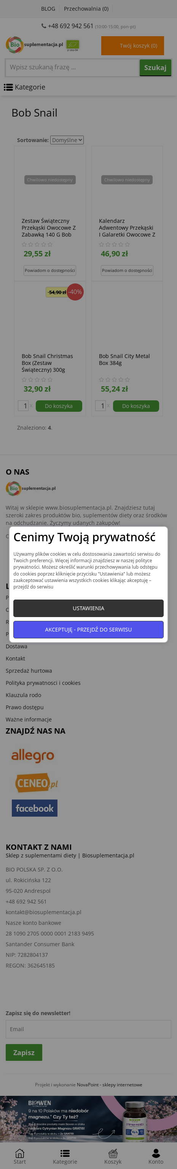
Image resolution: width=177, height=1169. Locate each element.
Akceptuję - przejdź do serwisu (88, 629)
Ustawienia (88, 608)
